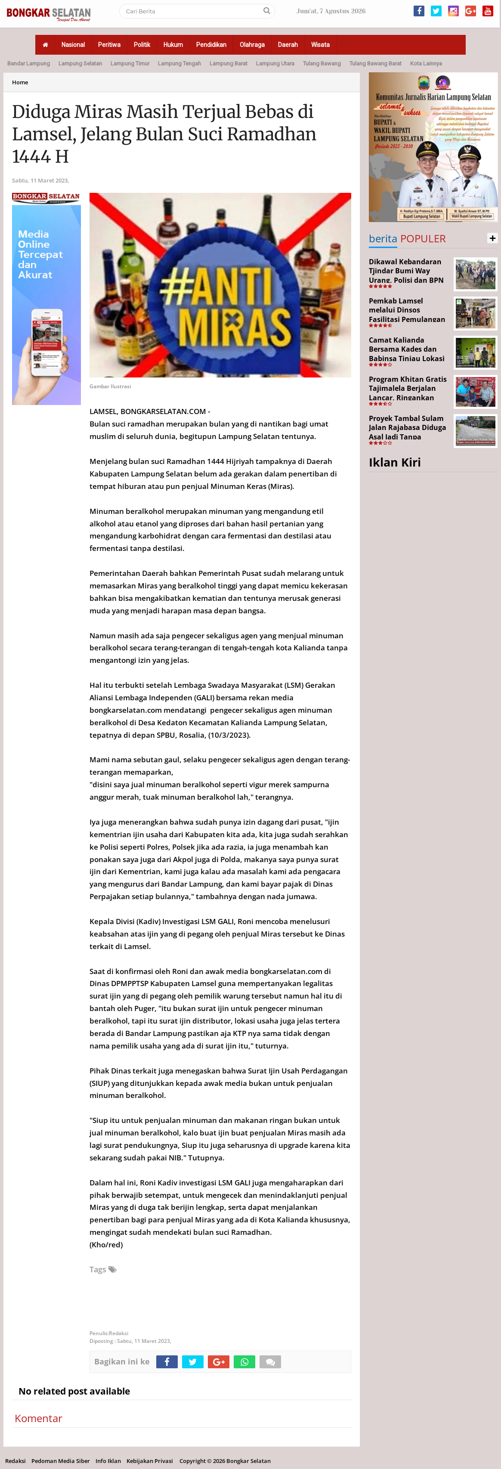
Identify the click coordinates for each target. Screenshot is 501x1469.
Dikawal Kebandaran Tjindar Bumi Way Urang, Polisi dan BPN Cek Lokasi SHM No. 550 (406, 280)
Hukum (173, 44)
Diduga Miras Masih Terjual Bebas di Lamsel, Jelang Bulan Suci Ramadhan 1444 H (164, 134)
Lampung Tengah (179, 63)
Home (20, 82)
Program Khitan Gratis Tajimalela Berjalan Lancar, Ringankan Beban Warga (408, 393)
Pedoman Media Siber (60, 1461)
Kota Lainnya (426, 63)
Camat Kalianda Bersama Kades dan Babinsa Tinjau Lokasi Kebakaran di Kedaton (407, 354)
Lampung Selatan (80, 63)
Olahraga (252, 44)
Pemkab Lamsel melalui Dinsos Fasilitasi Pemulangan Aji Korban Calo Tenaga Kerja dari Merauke (408, 319)
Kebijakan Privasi (150, 1461)
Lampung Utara (275, 63)
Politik (142, 44)
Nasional (73, 44)
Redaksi (15, 1461)
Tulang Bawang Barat (375, 63)
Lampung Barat (228, 63)
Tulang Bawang (322, 63)
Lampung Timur (130, 63)
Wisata (320, 44)
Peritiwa (109, 44)
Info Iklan (108, 1461)
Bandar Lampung (28, 63)
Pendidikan (211, 44)
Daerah (288, 44)
